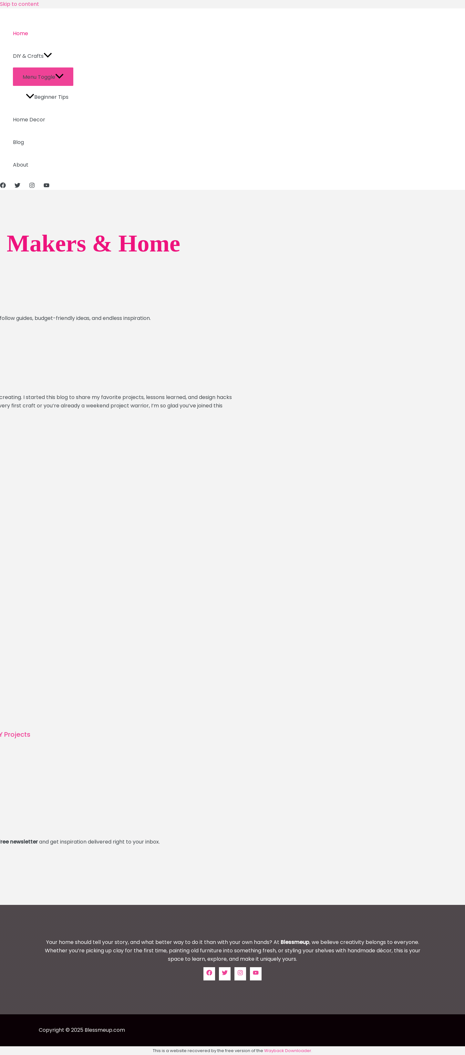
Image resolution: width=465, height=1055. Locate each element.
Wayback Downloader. (288, 1051)
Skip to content (19, 4)
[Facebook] (3, 186)
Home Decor (29, 119)
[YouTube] (46, 186)
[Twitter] (17, 186)
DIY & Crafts (32, 56)
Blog (18, 142)
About (20, 165)
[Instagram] (32, 186)
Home (20, 33)
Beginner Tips (47, 97)
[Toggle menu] (43, 76)
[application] (48, 56)
